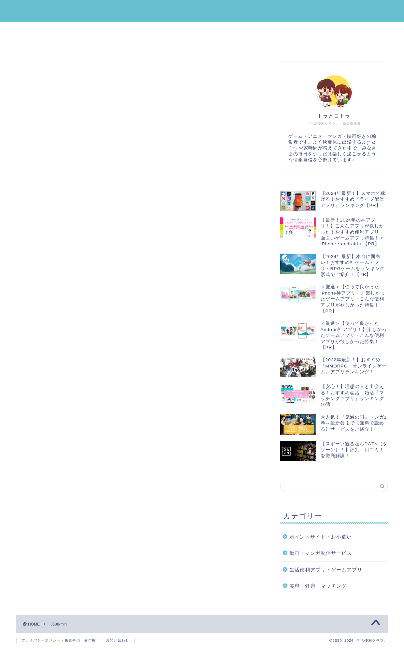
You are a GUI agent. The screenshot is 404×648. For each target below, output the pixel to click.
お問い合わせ (117, 640)
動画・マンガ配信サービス (320, 30)
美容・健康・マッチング (237, 30)
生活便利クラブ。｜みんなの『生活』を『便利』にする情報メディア (202, 11)
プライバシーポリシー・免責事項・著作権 (59, 640)
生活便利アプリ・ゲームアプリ (64, 30)
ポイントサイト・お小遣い (154, 30)
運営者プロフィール (51, 45)
